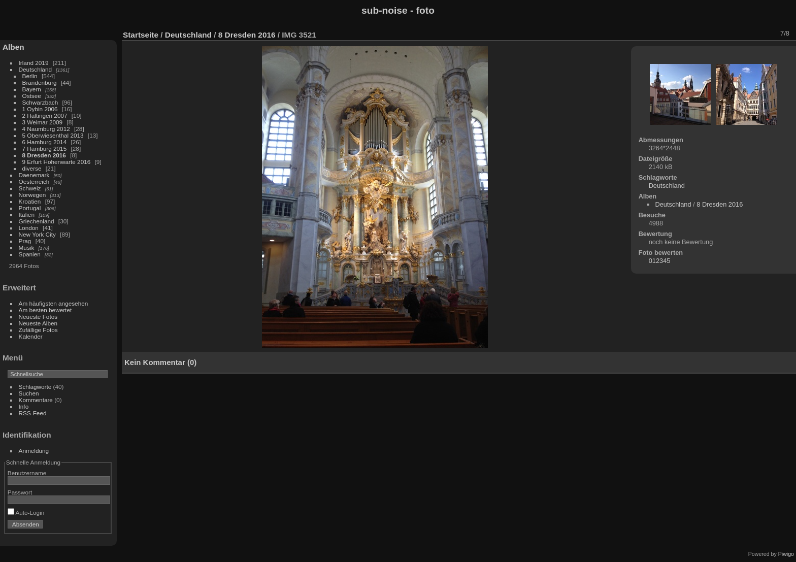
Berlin (30, 76)
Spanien (30, 254)
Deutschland (35, 69)
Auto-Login (26, 512)
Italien (27, 214)
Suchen (29, 393)
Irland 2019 (34, 62)
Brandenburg (39, 82)
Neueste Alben (38, 323)
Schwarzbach (40, 102)
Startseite (140, 34)
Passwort (20, 492)
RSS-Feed (33, 413)
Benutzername (27, 473)
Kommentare (36, 399)
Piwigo (786, 554)
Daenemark (34, 175)
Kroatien (30, 201)
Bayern (31, 89)
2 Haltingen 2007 (45, 115)
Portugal (30, 208)
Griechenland (36, 221)
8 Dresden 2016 (44, 155)
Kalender (31, 336)
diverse (32, 168)
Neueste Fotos (38, 316)
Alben (13, 47)
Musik (27, 247)
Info (24, 406)
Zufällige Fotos (38, 329)
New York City (37, 234)
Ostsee (31, 95)
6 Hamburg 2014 (44, 142)
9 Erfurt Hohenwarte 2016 (56, 161)
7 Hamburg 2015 (44, 148)
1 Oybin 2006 (40, 109)
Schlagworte (35, 386)
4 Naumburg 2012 (46, 128)
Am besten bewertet (45, 310)
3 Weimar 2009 (42, 122)
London (29, 227)
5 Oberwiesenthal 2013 (53, 135)
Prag (25, 241)
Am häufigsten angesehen (53, 303)
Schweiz (30, 188)
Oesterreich (34, 181)
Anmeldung (34, 450)
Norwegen (32, 194)
